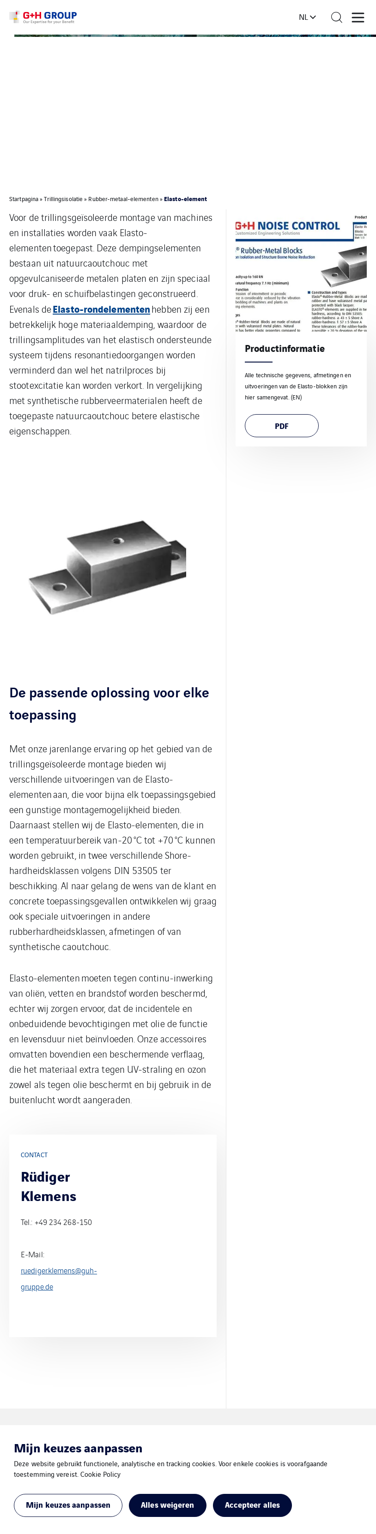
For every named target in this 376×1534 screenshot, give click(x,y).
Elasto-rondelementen (101, 308)
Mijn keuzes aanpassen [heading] (78, 1447)
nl (303, 16)
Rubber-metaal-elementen (123, 198)
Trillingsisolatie (63, 198)
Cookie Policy (100, 1474)
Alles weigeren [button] (167, 1504)
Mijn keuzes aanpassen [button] (68, 1504)
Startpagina (23, 198)
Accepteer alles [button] (252, 1504)
